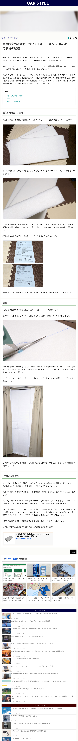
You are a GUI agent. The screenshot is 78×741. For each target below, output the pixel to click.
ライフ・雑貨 (13, 38)
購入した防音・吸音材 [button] (15, 96)
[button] (73, 552)
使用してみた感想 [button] (13, 102)
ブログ (3, 38)
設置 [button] (8, 99)
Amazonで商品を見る (23, 538)
